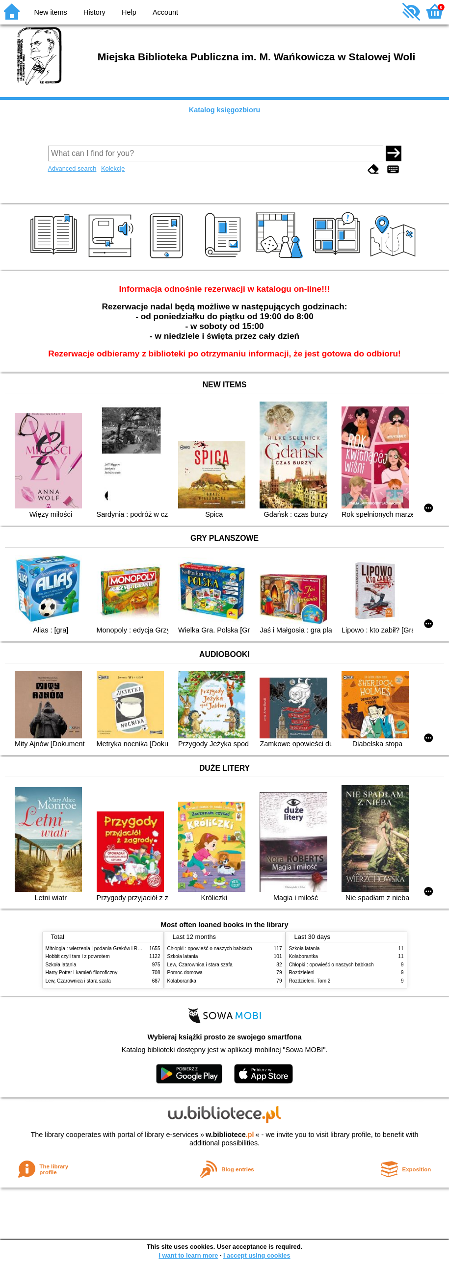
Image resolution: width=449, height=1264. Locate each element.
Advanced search (72, 168)
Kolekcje (113, 168)
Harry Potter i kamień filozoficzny (82, 972)
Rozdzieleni (302, 972)
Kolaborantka (181, 981)
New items (50, 12)
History (94, 12)
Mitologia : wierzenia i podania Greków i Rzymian (100, 948)
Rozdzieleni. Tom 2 (310, 981)
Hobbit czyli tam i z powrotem (78, 956)
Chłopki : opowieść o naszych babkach (209, 948)
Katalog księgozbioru (225, 110)
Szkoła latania (61, 964)
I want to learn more (188, 1255)
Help (129, 12)
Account (165, 12)
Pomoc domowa (185, 972)
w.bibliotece (230, 1134)
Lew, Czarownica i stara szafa (78, 981)
